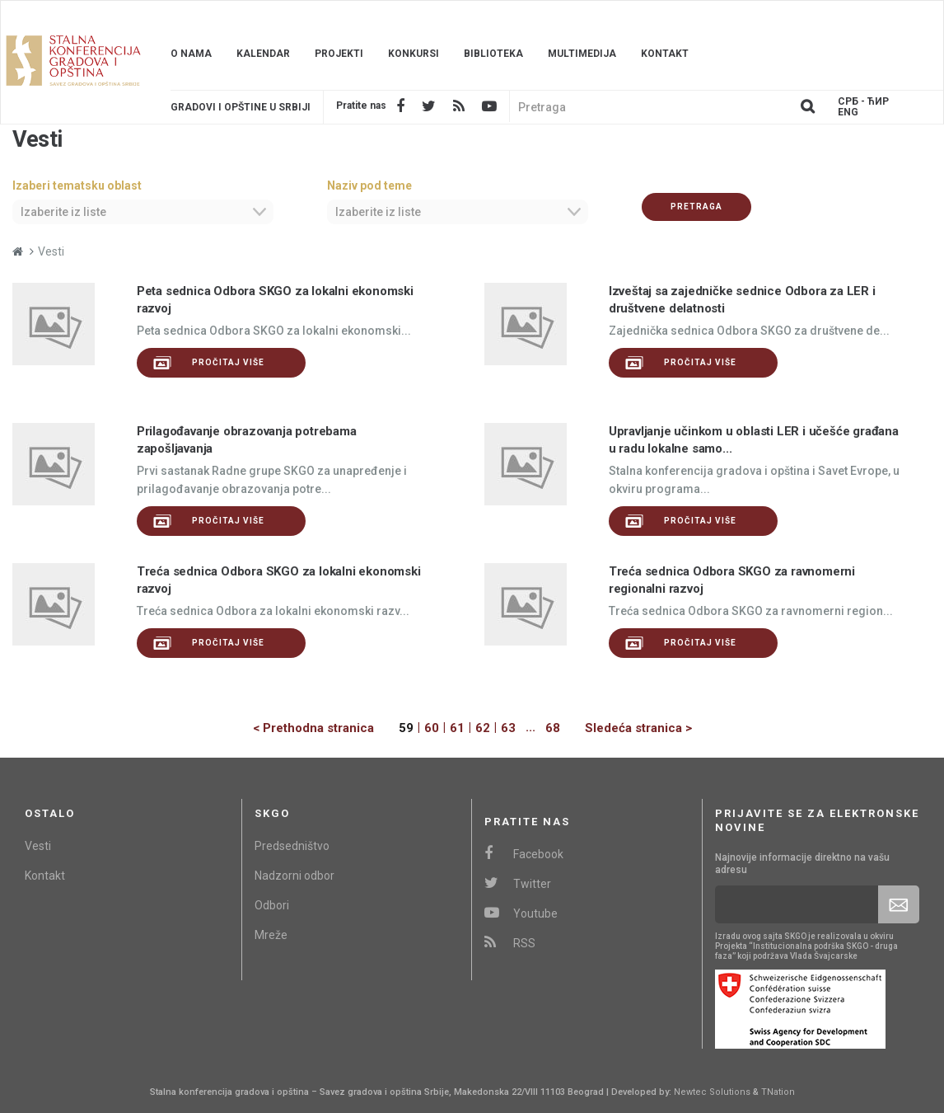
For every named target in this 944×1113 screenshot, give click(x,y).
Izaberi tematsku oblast (77, 185)
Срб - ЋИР (863, 101)
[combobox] (142, 212)
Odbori (272, 905)
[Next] (626, 728)
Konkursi (413, 53)
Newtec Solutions (712, 1092)
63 (508, 728)
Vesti (38, 845)
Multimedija (582, 53)
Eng (848, 112)
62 (482, 728)
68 (552, 728)
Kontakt (665, 53)
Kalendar (263, 53)
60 (431, 728)
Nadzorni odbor (294, 875)
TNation (778, 1092)
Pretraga (696, 206)
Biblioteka (493, 53)
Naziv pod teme (369, 185)
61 (457, 728)
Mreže (271, 935)
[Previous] (326, 728)
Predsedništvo (292, 845)
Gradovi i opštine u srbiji (241, 107)
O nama (191, 53)
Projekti (339, 53)
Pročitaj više (208, 362)
